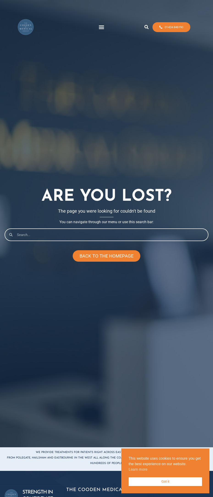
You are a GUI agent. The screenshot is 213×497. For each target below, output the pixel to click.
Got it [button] (165, 481)
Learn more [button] (138, 469)
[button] (101, 25)
